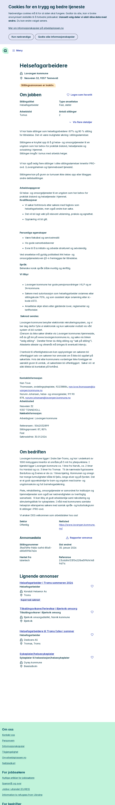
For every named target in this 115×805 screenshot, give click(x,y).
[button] (79, 538)
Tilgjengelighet (10, 751)
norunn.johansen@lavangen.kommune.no (48, 397)
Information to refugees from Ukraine (22, 794)
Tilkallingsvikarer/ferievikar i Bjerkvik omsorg (48, 608)
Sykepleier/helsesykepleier (37, 653)
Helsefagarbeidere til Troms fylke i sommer (47, 631)
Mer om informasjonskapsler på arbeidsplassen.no (36, 28)
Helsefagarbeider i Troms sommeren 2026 (46, 582)
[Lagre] (92, 586)
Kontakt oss (8, 735)
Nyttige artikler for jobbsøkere (18, 777)
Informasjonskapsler (13, 746)
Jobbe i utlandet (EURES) (16, 789)
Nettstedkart (8, 763)
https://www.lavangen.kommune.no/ (77, 526)
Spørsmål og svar (11, 783)
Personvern (8, 740)
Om (14, 757)
